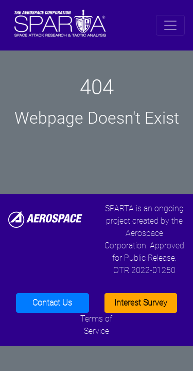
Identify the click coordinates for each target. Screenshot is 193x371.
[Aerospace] (45, 219)
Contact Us (52, 303)
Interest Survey (140, 303)
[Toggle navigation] (170, 25)
